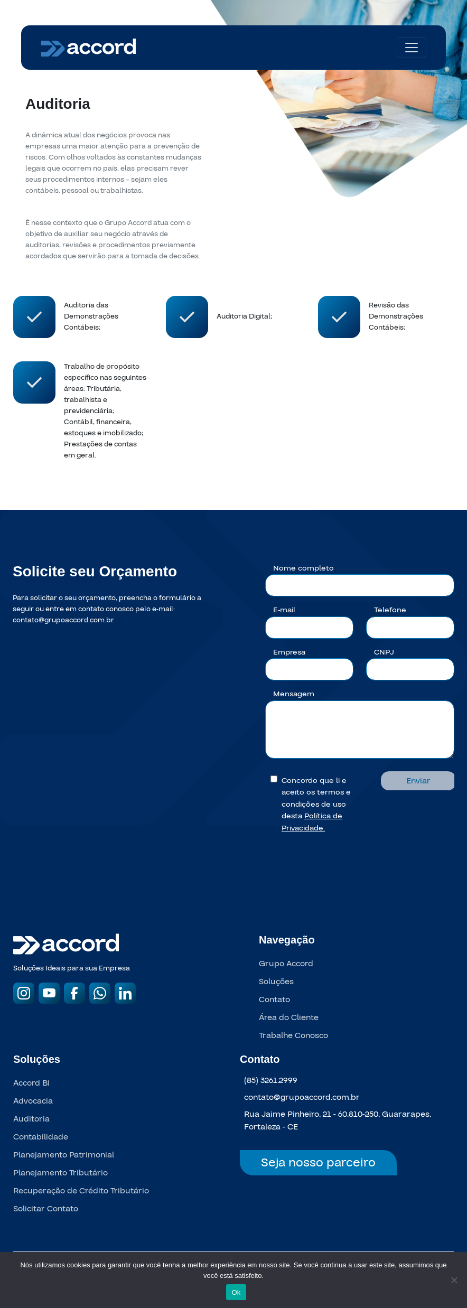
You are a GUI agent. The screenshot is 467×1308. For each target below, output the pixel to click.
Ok (235, 1292)
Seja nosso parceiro (318, 1163)
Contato (274, 999)
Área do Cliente (289, 1017)
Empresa (289, 652)
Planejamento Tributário (60, 1173)
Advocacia (33, 1101)
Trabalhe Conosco (293, 1035)
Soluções (276, 981)
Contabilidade (40, 1137)
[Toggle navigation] (411, 47)
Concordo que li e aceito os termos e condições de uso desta (316, 804)
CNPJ (384, 652)
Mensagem (293, 693)
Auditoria (31, 1119)
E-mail (284, 609)
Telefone (390, 609)
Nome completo (303, 568)
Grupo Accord (286, 963)
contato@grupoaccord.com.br (63, 620)
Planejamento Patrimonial (63, 1155)
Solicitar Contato (45, 1208)
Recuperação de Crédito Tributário (81, 1191)
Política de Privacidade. (312, 822)
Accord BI (31, 1083)
